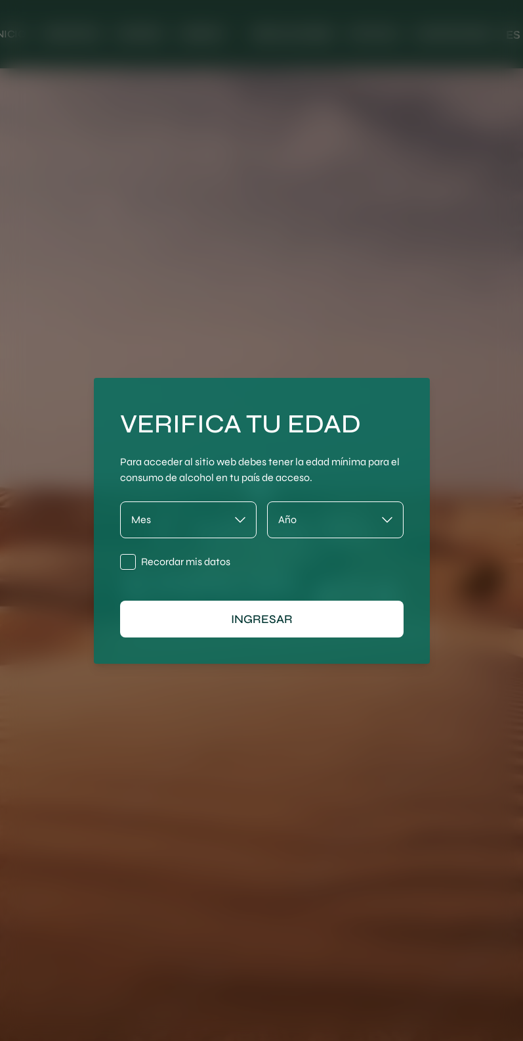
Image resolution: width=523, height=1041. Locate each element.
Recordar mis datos (185, 561)
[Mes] (188, 519)
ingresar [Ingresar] (262, 619)
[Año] (335, 519)
